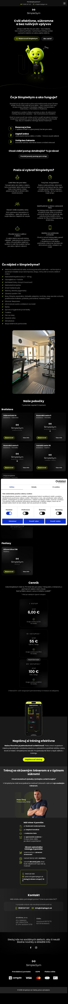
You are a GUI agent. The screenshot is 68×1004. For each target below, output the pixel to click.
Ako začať (47, 39)
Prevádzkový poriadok (22, 985)
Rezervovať (9, 440)
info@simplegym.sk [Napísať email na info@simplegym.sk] (39, 4)
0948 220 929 (30, 887)
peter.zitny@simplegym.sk (34, 890)
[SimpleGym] (33, 11)
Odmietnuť (12, 521)
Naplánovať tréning (33, 773)
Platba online (49, 985)
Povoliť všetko (55, 521)
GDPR (37, 985)
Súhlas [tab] (11, 487)
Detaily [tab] (34, 487)
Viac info (26, 440)
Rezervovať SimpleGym (27, 39)
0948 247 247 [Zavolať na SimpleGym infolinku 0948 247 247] (25, 4)
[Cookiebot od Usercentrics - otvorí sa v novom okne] (57, 481)
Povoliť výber (34, 521)
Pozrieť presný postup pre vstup (34, 156)
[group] (17, 428)
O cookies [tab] (56, 487)
